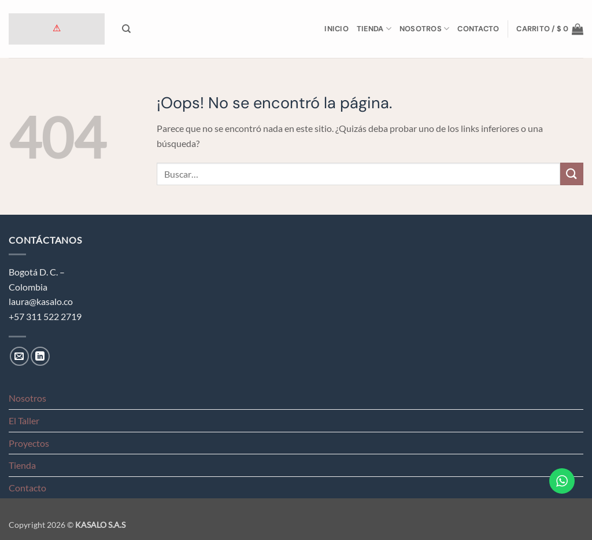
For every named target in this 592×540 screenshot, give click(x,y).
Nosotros (424, 28)
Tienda (374, 28)
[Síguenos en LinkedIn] (40, 356)
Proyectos (29, 443)
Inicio (336, 29)
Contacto (478, 29)
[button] (549, 29)
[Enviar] (571, 174)
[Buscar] (126, 29)
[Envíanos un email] (19, 356)
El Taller (24, 420)
